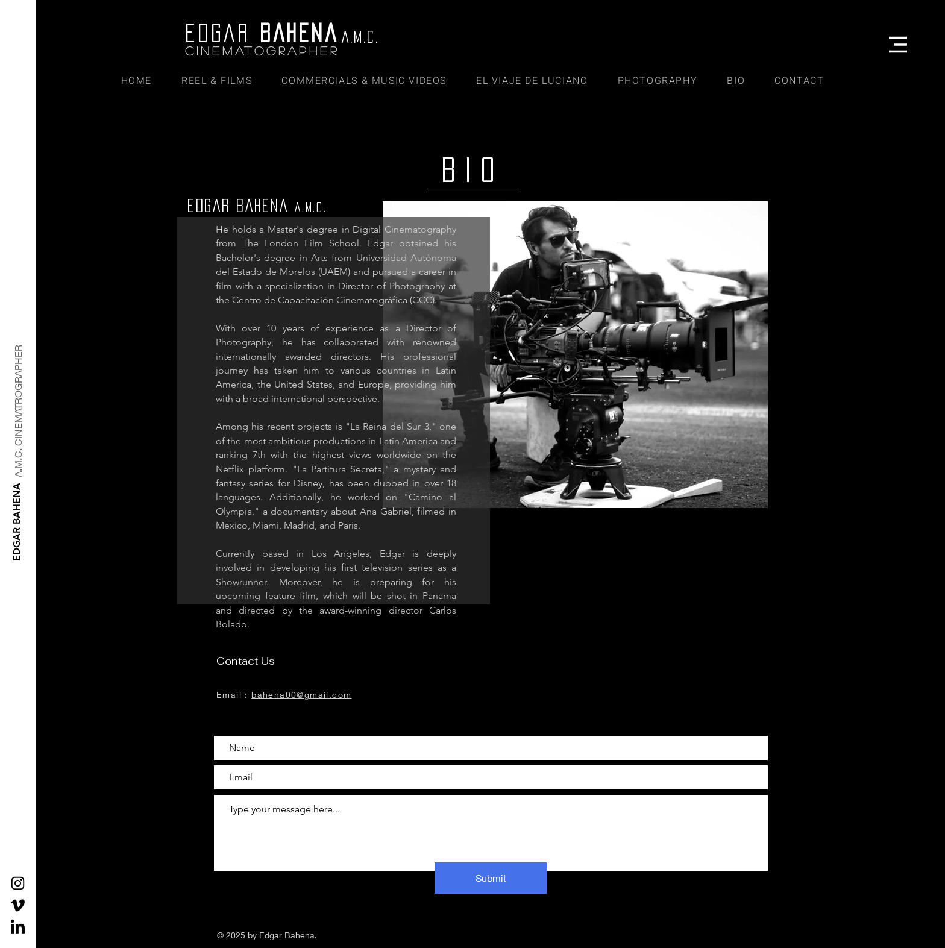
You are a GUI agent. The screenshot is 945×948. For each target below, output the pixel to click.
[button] (898, 45)
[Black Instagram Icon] (18, 883)
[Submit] (491, 878)
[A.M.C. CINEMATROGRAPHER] (18, 411)
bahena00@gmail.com (301, 694)
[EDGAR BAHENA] (17, 521)
